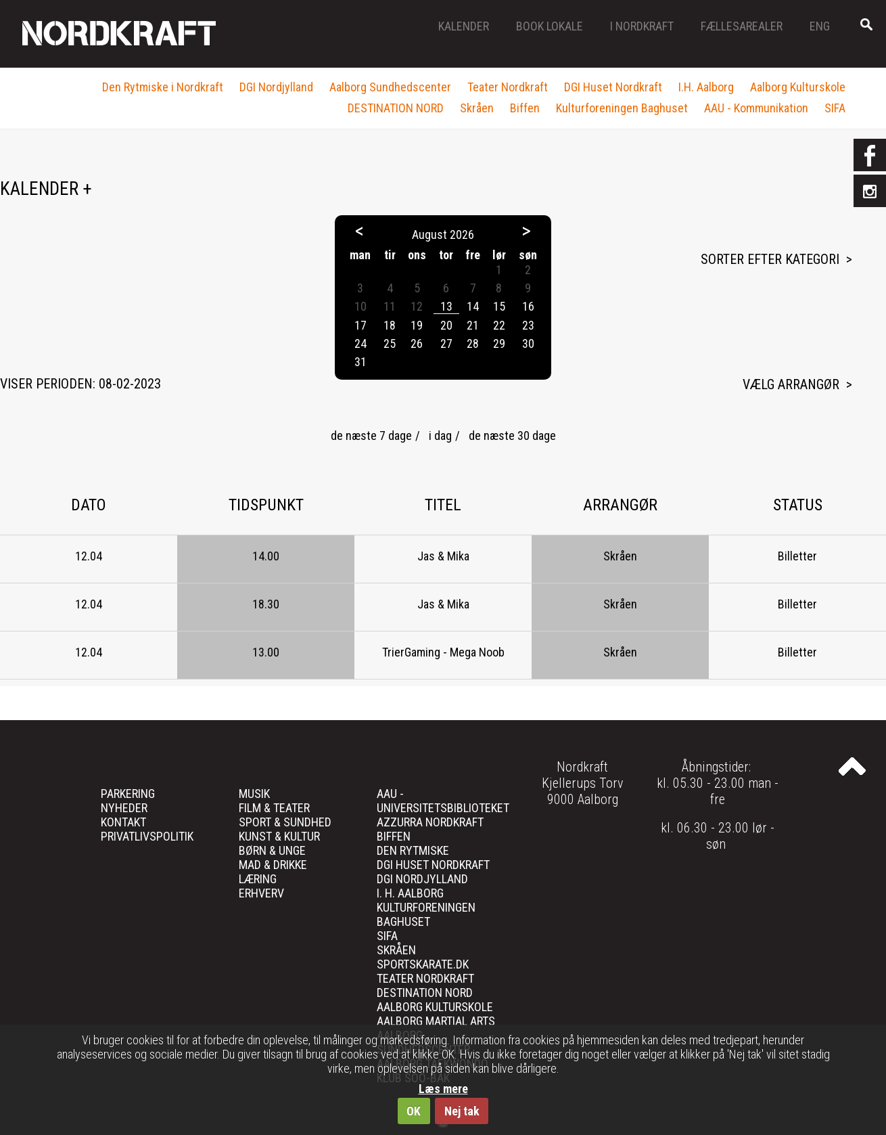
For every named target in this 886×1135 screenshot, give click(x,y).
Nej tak (462, 1111)
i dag (440, 435)
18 (389, 325)
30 (528, 343)
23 (528, 325)
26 (417, 343)
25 (389, 343)
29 (499, 343)
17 (360, 325)
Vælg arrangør (791, 384)
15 (499, 306)
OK (413, 1111)
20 (446, 325)
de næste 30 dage (512, 435)
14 (473, 306)
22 (499, 325)
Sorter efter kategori (770, 259)
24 (360, 343)
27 (446, 343)
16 (528, 306)
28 (473, 343)
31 (360, 362)
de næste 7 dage (371, 435)
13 (446, 306)
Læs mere (443, 1089)
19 (417, 325)
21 (473, 325)
